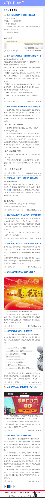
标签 (35, 9)
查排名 (9, 190)
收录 (17, 210)
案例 (30, 9)
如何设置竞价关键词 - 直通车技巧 (19, 331)
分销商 (22, 238)
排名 (21, 210)
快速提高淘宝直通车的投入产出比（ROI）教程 (24, 107)
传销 (12, 238)
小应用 (18, 9)
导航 (24, 9)
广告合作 (19, 496)
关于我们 (12, 496)
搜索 (19, 3)
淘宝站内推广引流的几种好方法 (19, 435)
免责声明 (26, 496)
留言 (41, 9)
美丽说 (9, 210)
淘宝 (8, 51)
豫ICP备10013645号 (11, 492)
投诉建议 (33, 496)
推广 (17, 51)
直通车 (13, 51)
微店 (8, 238)
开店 (10, 241)
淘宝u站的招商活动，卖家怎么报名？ (21, 272)
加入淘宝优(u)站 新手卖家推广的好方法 (22, 387)
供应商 (17, 238)
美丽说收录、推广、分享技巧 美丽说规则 (22, 178)
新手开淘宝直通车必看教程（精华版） (21, 15)
